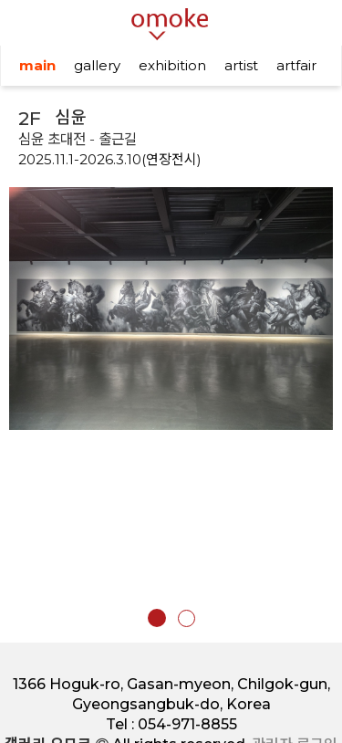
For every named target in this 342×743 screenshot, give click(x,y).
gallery (97, 65)
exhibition (172, 65)
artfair (296, 65)
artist (241, 65)
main (37, 65)
